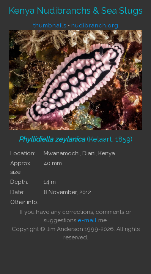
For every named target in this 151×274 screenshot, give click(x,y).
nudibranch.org (94, 25)
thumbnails (49, 25)
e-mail (87, 220)
